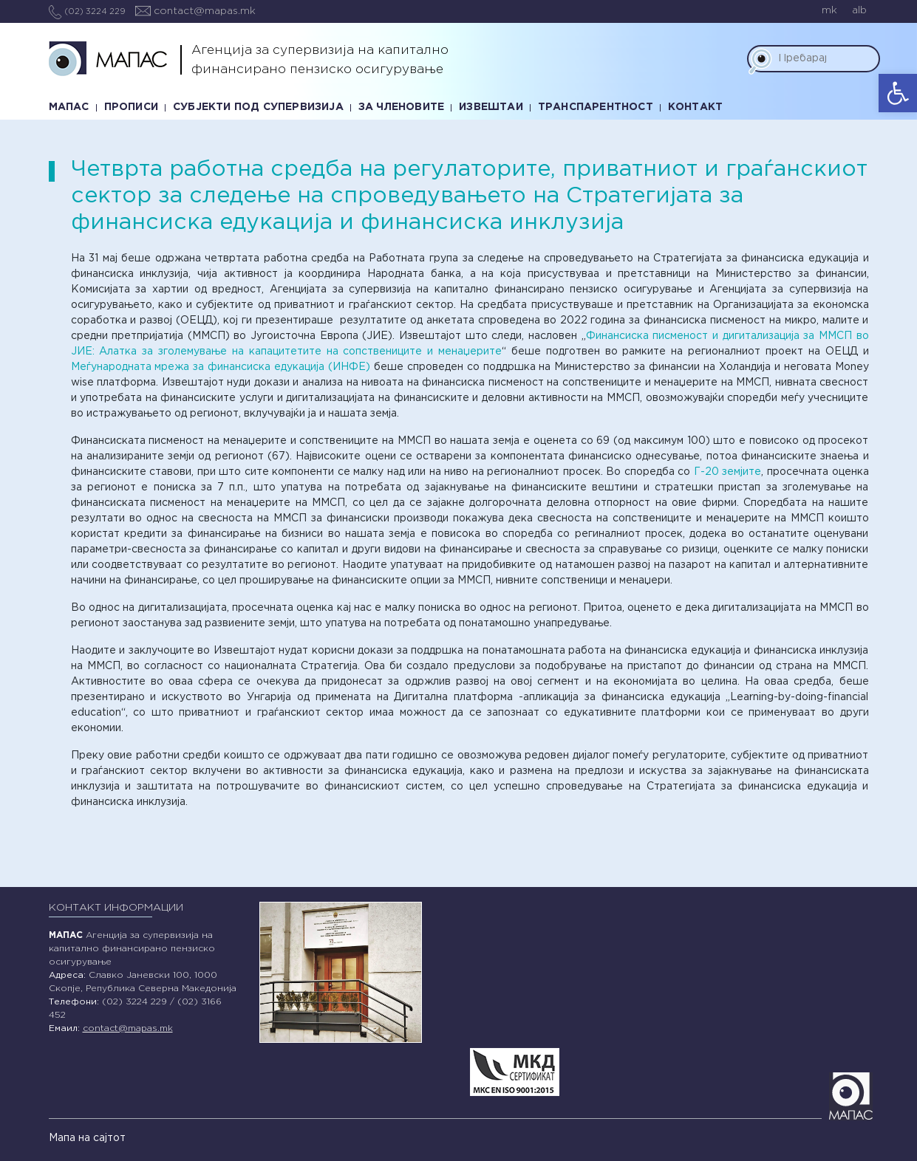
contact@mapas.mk (195, 11)
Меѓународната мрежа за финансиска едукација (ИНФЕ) (220, 367)
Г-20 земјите (728, 472)
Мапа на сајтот (87, 1138)
